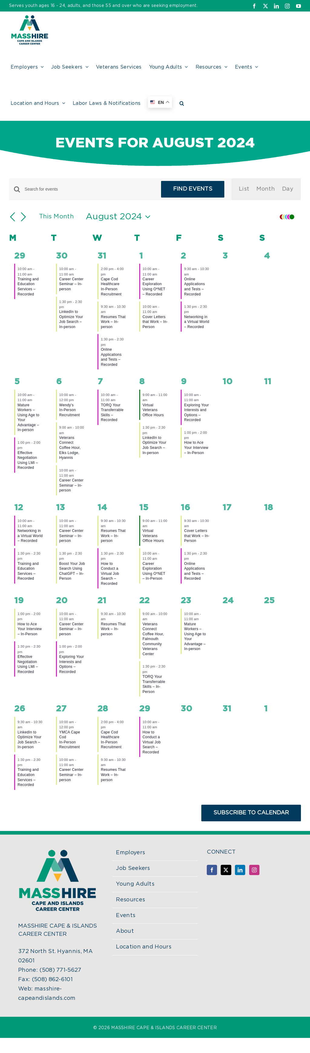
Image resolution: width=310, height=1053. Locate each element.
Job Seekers (133, 868)
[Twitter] (226, 870)
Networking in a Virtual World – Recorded (196, 322)
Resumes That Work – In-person (113, 322)
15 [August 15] (143, 508)
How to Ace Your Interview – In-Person (196, 447)
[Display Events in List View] (244, 189)
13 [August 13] (60, 508)
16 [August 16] (185, 508)
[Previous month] (12, 217)
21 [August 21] (101, 601)
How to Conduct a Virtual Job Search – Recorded (110, 574)
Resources (130, 900)
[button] (182, 102)
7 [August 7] (100, 382)
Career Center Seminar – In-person (71, 284)
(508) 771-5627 (60, 970)
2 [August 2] (183, 256)
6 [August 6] (59, 382)
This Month (56, 217)
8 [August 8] (141, 382)
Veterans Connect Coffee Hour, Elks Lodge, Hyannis (70, 448)
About (125, 931)
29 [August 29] (144, 709)
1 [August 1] (141, 256)
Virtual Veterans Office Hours (153, 410)
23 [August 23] (186, 601)
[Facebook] (212, 870)
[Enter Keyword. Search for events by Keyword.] (89, 189)
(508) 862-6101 (52, 979)
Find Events (193, 189)
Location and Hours (143, 947)
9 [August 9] (183, 382)
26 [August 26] (19, 709)
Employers (130, 852)
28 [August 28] (102, 709)
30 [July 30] (62, 256)
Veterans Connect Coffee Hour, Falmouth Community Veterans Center (153, 639)
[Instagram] (254, 870)
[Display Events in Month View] (265, 189)
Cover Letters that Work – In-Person (155, 322)
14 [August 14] (102, 508)
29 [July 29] (19, 256)
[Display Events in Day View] (287, 189)
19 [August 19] (19, 601)
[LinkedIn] (240, 870)
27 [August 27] (61, 709)
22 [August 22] (144, 601)
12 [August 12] (18, 508)
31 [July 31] (101, 256)
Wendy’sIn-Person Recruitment (69, 410)
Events (125, 915)
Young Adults (135, 884)
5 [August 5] (17, 382)
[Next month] (23, 217)
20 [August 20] (62, 601)
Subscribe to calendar (251, 813)
